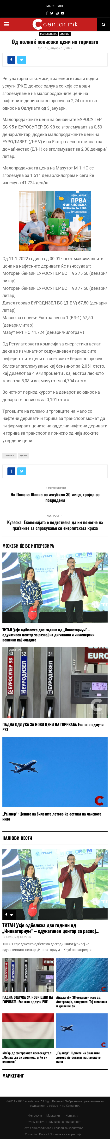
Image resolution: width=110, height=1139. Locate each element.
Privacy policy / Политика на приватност (53, 1122)
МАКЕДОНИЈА (48, 34)
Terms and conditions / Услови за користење (53, 1128)
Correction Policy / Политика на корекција (53, 1134)
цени (23, 455)
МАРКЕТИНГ (55, 6)
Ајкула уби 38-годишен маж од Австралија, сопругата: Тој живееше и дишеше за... (81, 1001)
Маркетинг (53, 1115)
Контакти (72, 1115)
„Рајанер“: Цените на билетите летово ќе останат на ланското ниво (51, 816)
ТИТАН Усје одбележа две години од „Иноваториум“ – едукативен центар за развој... (50, 927)
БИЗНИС (64, 34)
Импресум (35, 1115)
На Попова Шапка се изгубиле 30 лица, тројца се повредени (55, 497)
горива (9, 455)
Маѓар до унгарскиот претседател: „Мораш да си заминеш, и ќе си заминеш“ (27, 1057)
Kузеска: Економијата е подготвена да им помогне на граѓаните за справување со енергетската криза (55, 525)
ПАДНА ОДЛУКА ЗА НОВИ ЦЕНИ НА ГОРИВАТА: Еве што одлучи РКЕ (53, 726)
